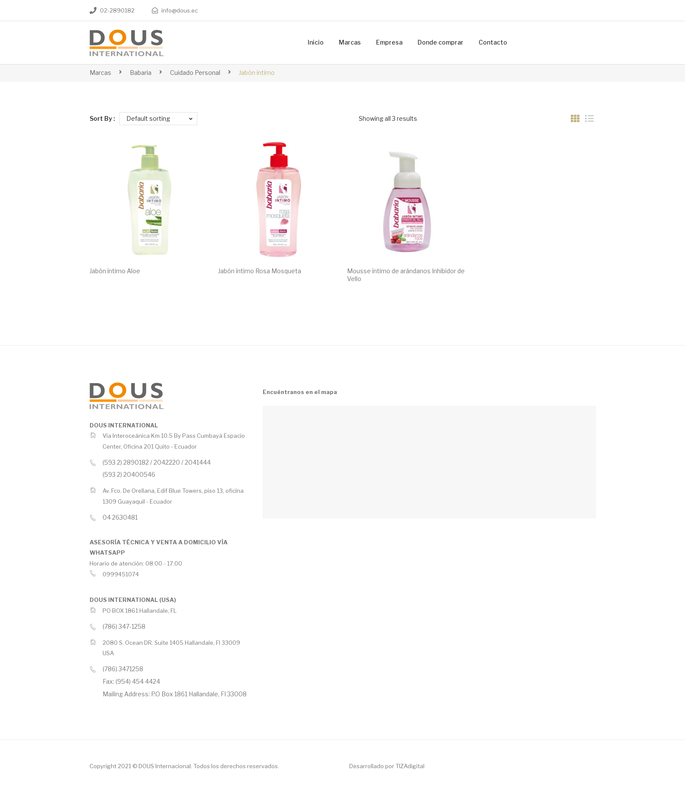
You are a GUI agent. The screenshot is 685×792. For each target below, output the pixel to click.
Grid (575, 118)
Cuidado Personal (195, 72)
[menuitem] (316, 42)
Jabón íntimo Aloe (115, 271)
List (589, 118)
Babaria (140, 72)
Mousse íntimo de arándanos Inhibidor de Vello (406, 275)
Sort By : (102, 118)
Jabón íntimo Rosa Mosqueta (259, 271)
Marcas (100, 72)
